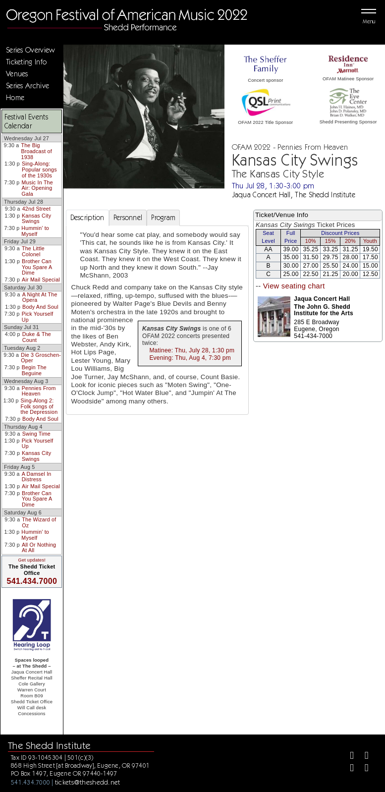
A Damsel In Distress (37, 477)
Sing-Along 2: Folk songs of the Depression (39, 406)
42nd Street (36, 209)
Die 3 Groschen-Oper (41, 358)
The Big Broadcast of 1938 (36, 151)
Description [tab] (87, 218)
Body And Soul (40, 307)
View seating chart (294, 286)
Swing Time (36, 434)
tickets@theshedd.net (87, 782)
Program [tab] (163, 218)
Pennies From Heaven (39, 391)
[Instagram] (347, 769)
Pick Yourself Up (38, 317)
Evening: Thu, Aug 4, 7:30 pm (190, 357)
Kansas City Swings (36, 219)
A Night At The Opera (39, 297)
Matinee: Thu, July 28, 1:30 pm (191, 350)
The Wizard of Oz (39, 522)
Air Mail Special (41, 280)
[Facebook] (347, 756)
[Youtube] (362, 769)
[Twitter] (362, 756)
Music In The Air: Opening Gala (37, 188)
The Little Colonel (33, 251)
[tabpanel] (157, 320)
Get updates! (32, 560)
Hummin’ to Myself (35, 231)
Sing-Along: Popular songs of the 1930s (39, 169)
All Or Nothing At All (39, 548)
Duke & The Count (36, 337)
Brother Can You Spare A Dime (37, 267)
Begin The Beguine (34, 370)
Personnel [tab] (128, 218)
